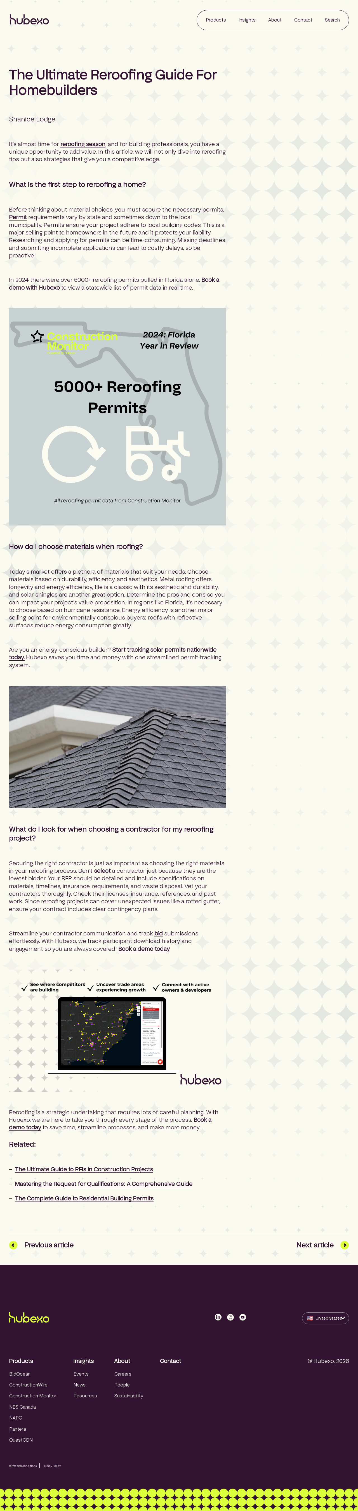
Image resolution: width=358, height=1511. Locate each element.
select (102, 870)
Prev (41, 1245)
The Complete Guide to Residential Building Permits (84, 1198)
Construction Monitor (32, 1396)
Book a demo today (144, 948)
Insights (83, 1361)
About (122, 1361)
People (122, 1385)
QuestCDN (21, 1440)
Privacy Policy (52, 1466)
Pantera (17, 1429)
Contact (170, 1361)
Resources (85, 1396)
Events (81, 1374)
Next (322, 1245)
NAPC (15, 1418)
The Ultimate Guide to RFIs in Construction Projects (84, 1169)
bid (158, 933)
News (80, 1385)
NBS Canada (22, 1407)
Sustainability (128, 1396)
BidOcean (19, 1374)
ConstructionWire (28, 1385)
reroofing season (82, 144)
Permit (18, 217)
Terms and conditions (23, 1466)
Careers (122, 1374)
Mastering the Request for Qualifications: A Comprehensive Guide (103, 1184)
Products (21, 1361)
